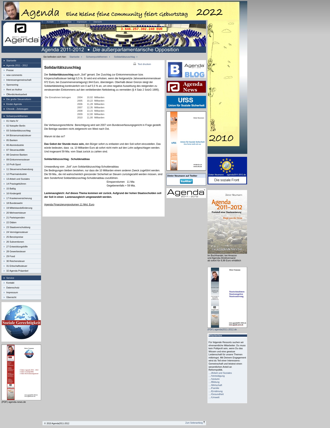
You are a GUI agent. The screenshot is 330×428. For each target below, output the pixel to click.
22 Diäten (11, 222)
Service (10, 278)
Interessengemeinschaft (18, 80)
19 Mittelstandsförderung (19, 208)
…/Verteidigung (217, 376)
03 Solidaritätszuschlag (18, 130)
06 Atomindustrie (15, 145)
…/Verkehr (214, 379)
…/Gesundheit (216, 394)
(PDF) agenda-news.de (21, 400)
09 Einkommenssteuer (18, 159)
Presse (10, 70)
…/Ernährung (216, 391)
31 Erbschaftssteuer (16, 266)
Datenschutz (66, 22)
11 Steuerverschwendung (19, 169)
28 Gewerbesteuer (16, 251)
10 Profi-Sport (13, 164)
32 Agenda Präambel (17, 270)
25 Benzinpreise (14, 237)
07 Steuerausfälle (15, 150)
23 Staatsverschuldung (18, 227)
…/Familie (214, 388)
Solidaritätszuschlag (124, 56)
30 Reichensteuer (15, 261)
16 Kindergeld (13, 193)
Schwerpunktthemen (17, 116)
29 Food (10, 256)
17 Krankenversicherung (19, 198)
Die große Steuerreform (18, 99)
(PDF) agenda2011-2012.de (227, 328)
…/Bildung (214, 382)
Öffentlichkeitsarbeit (16, 94)
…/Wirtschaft (215, 385)
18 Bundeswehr (14, 203)
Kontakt (50, 22)
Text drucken (142, 64)
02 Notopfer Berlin (15, 125)
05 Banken (12, 140)
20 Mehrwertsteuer (16, 212)
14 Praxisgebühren (16, 183)
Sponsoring (12, 84)
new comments (14, 75)
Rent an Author (14, 89)
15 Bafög (11, 188)
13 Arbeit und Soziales (18, 179)
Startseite (11, 60)
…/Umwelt (214, 397)
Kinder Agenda (14, 104)
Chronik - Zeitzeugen (17, 109)
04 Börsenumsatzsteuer (18, 135)
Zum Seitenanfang (195, 423)
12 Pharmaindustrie (16, 174)
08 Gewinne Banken (17, 154)
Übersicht (97, 22)
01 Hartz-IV (12, 121)
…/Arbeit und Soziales (220, 373)
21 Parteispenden (15, 217)
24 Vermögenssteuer (17, 232)
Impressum (82, 22)
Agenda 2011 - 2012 (17, 65)
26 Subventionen (15, 241)
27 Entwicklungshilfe (17, 246)
